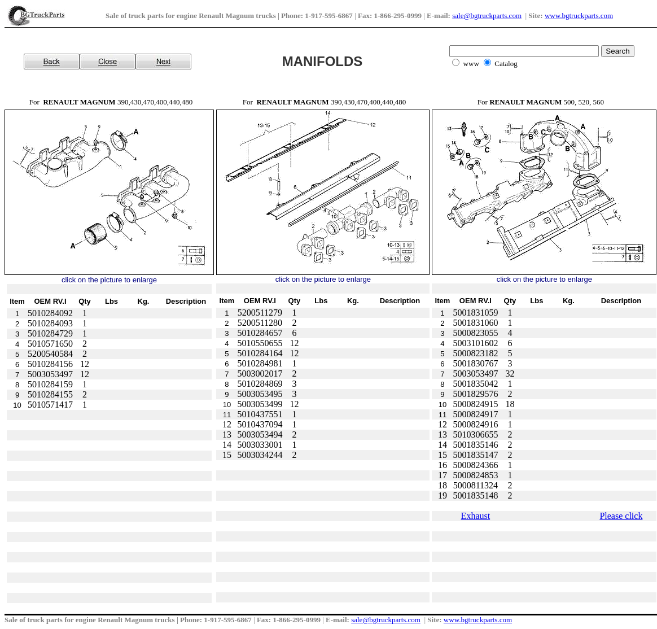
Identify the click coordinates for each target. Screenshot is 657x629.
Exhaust (475, 516)
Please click (620, 516)
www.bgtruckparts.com (579, 15)
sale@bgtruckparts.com (487, 15)
